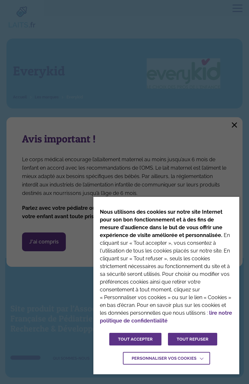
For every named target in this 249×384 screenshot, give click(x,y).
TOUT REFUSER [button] (192, 339)
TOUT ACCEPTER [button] (135, 339)
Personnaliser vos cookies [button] (164, 358)
